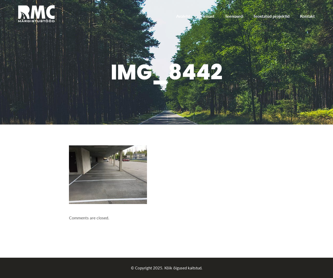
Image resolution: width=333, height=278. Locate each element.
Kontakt (307, 16)
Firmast (207, 16)
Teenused (234, 16)
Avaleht (183, 16)
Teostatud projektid (271, 16)
